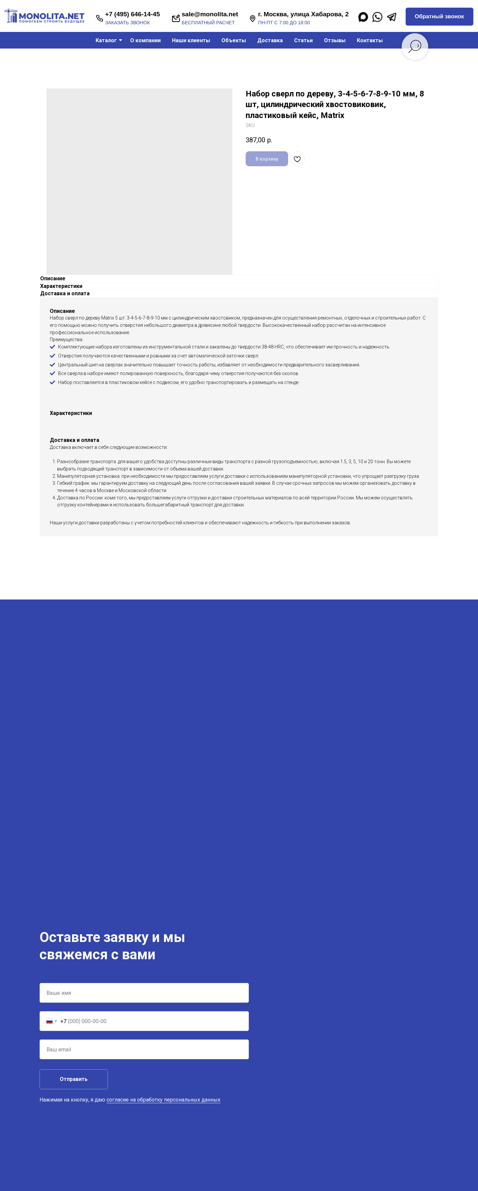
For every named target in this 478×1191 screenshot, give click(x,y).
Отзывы (335, 40)
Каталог (106, 40)
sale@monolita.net (210, 14)
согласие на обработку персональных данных (163, 1100)
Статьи (303, 40)
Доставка (270, 40)
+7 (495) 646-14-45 (132, 14)
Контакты (370, 40)
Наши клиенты (191, 40)
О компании (145, 40)
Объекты (233, 40)
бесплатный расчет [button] (208, 22)
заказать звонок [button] (127, 22)
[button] (439, 17)
